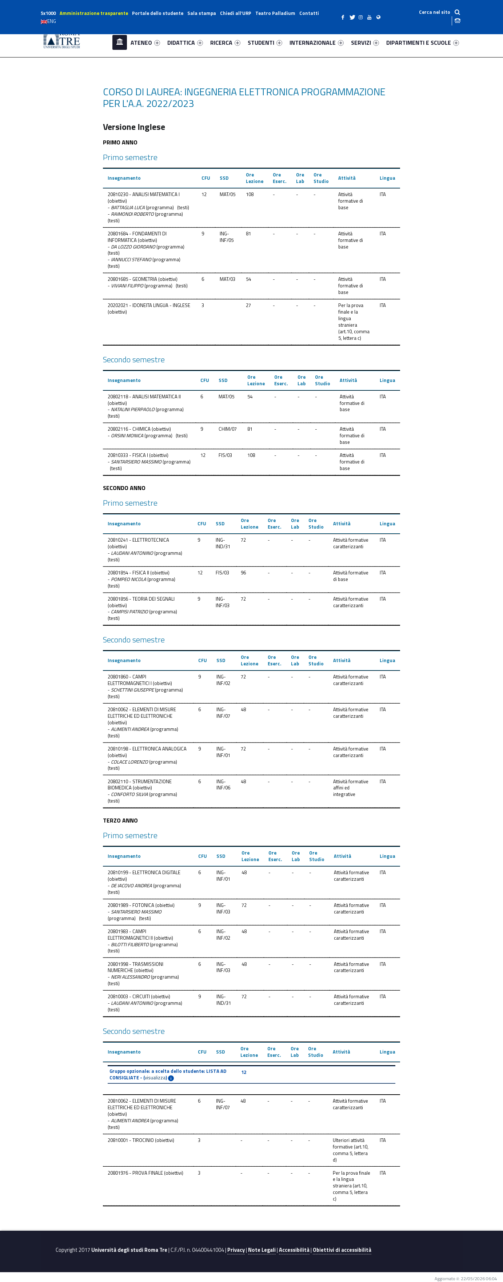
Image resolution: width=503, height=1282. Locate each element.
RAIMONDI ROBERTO (132, 214)
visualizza (155, 1077)
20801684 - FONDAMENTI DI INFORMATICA (137, 237)
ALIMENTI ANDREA (130, 729)
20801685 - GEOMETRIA (132, 279)
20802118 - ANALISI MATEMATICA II (144, 396)
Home (119, 42)
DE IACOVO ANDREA (131, 885)
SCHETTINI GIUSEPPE (132, 689)
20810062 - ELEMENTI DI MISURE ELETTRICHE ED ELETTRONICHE (142, 713)
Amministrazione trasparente (94, 13)
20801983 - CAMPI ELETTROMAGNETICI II (130, 934)
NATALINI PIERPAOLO (133, 409)
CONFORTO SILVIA (129, 794)
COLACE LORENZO (129, 761)
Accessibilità (294, 1250)
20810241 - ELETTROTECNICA (138, 540)
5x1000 (48, 13)
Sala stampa (201, 13)
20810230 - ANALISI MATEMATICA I (144, 194)
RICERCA (225, 42)
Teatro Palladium (275, 13)
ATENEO (145, 42)
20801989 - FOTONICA (131, 905)
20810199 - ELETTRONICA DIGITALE (144, 872)
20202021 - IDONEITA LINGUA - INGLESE (149, 305)
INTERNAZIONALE (317, 42)
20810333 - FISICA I (128, 455)
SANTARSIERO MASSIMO (136, 461)
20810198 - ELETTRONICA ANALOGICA (147, 748)
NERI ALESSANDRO (130, 976)
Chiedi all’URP (235, 13)
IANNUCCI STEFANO (131, 259)
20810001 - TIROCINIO (131, 1140)
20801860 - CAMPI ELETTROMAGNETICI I (130, 680)
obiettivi (117, 200)
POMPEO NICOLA (128, 579)
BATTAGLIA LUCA (128, 207)
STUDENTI (265, 42)
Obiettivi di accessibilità (342, 1250)
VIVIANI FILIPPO (127, 285)
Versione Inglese (134, 126)
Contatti (309, 13)
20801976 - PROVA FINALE (135, 1173)
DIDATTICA (185, 42)
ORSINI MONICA (127, 435)
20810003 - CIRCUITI (129, 996)
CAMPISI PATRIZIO (129, 611)
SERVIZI (365, 42)
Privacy (236, 1250)
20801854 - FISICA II (128, 572)
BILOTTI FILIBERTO (130, 944)
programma (159, 207)
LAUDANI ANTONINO (132, 553)
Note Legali (262, 1250)
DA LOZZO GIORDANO (133, 246)
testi (183, 207)
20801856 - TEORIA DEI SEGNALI (141, 598)
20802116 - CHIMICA (129, 429)
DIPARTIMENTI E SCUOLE (422, 42)
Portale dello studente (157, 13)
